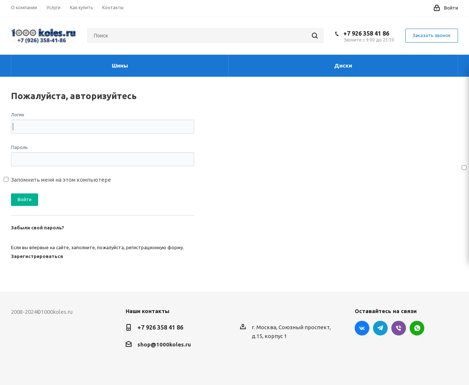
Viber (398, 328)
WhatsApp (417, 328)
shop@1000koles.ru (164, 344)
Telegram (380, 328)
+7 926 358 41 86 (366, 33)
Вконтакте (362, 328)
